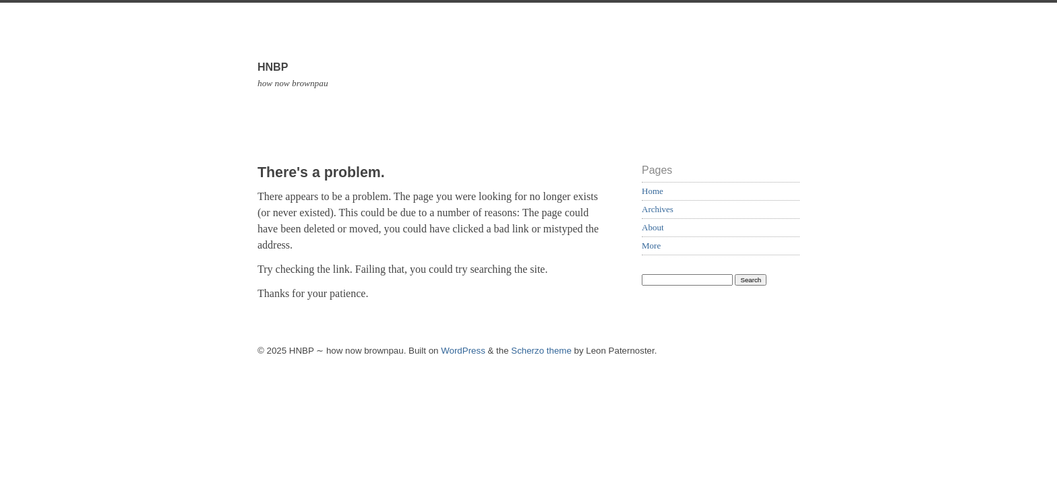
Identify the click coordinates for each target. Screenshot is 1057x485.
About (653, 227)
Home (652, 191)
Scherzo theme (541, 351)
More (651, 245)
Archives (657, 209)
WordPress (463, 351)
